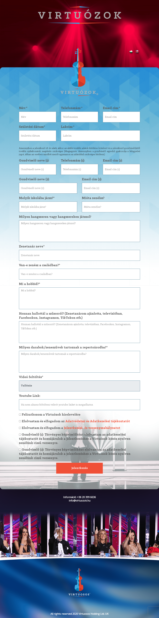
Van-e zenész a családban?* (39, 265)
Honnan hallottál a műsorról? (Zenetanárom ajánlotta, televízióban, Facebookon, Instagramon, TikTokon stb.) (71, 316)
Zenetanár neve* (32, 246)
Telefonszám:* (71, 108)
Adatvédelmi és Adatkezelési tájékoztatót (97, 421)
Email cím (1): (113, 160)
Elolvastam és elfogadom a (79, 428)
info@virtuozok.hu (79, 500)
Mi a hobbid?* (29, 284)
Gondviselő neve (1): (34, 160)
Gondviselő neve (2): (34, 179)
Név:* (23, 108)
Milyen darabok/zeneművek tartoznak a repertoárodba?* (63, 347)
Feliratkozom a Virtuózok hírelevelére (49, 414)
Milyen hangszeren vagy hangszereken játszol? (55, 217)
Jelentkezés (79, 468)
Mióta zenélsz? (93, 198)
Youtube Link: (29, 396)
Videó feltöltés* (31, 377)
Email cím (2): (92, 179)
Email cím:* (111, 108)
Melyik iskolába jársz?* (37, 198)
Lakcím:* (67, 127)
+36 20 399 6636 (86, 497)
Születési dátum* (32, 127)
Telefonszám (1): (73, 160)
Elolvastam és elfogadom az (79, 421)
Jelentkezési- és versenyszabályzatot (92, 428)
